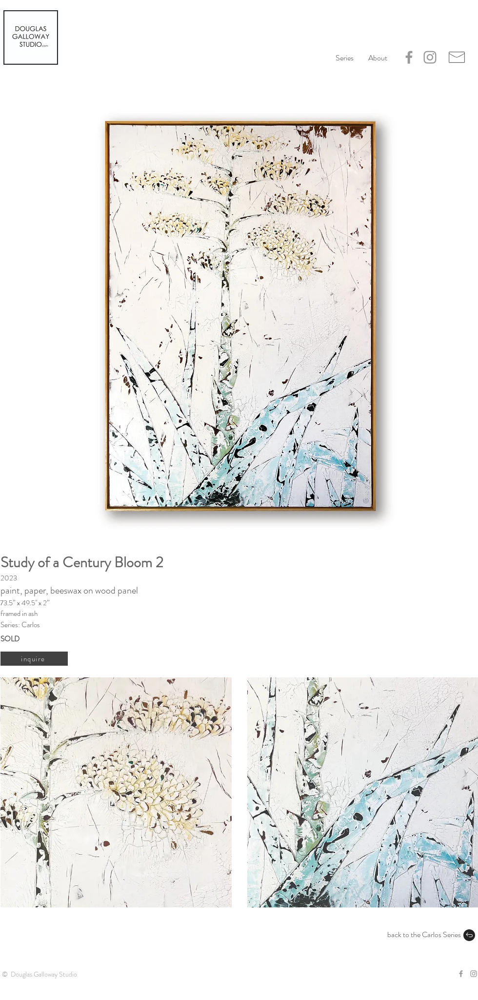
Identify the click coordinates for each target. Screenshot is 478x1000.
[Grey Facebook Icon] (409, 57)
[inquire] (34, 659)
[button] (378, 58)
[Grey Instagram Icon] (429, 57)
